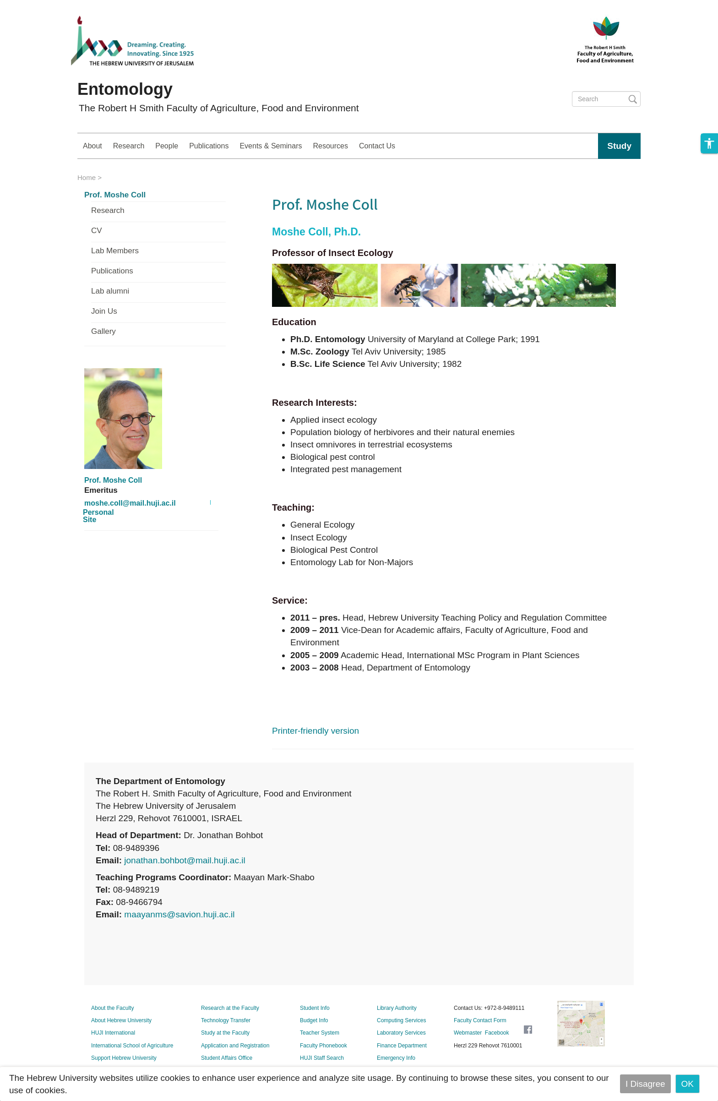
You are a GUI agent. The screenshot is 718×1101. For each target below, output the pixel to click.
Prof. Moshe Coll (115, 195)
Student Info (315, 1008)
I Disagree (645, 1084)
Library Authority (397, 1008)
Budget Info (314, 1020)
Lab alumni (110, 291)
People (166, 146)
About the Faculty (112, 1008)
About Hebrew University (121, 1020)
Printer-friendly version (315, 731)
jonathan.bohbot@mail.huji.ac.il (184, 860)
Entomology (125, 89)
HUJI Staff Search (322, 1058)
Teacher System (319, 1033)
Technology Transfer (225, 1020)
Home (86, 177)
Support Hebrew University (124, 1058)
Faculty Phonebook (323, 1045)
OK (687, 1084)
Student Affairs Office (226, 1058)
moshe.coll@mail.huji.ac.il (130, 503)
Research (128, 146)
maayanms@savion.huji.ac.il (179, 914)
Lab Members (115, 251)
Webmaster (468, 1033)
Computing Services (401, 1020)
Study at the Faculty (225, 1033)
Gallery (103, 331)
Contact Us (377, 146)
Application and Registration (235, 1045)
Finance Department (402, 1045)
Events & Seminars (270, 146)
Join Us (104, 311)
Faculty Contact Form (480, 1020)
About (92, 146)
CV (96, 231)
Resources (330, 146)
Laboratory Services (401, 1033)
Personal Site (98, 516)
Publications (208, 146)
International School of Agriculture (132, 1045)
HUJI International (113, 1033)
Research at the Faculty (230, 1008)
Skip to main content (39, 6)
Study (619, 146)
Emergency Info (396, 1058)
